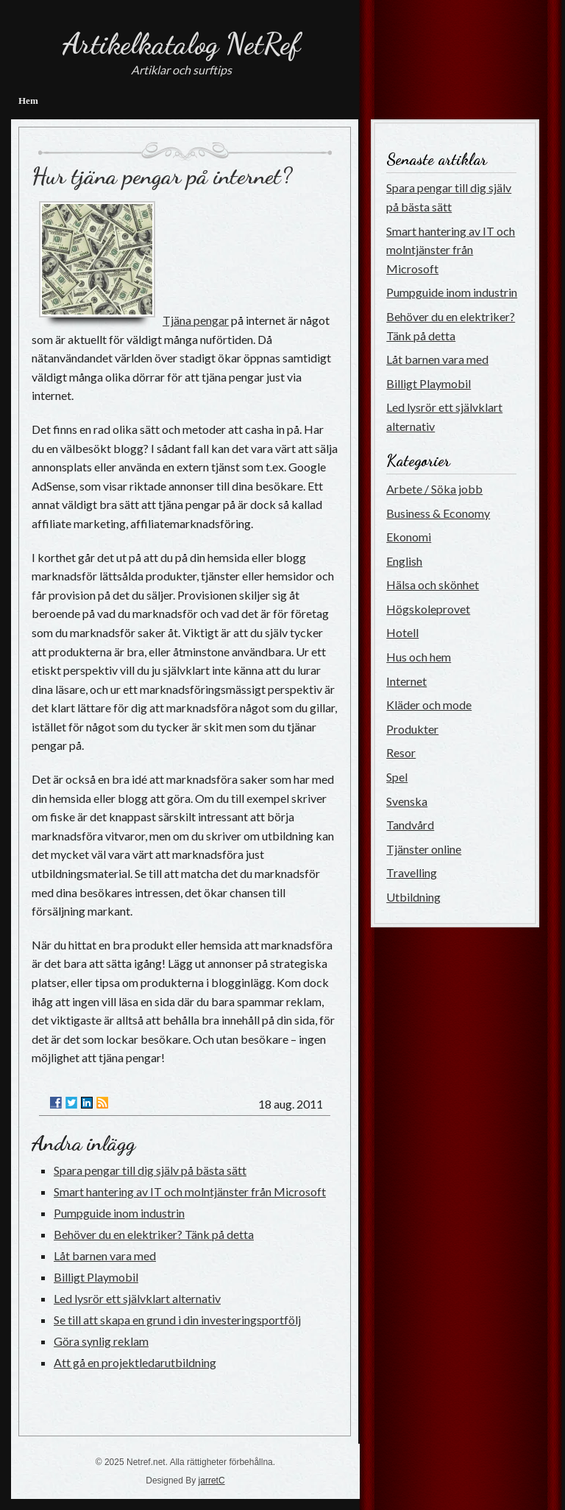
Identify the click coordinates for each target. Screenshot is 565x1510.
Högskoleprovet (428, 609)
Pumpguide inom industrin (119, 1213)
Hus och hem (418, 657)
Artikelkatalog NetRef (181, 43)
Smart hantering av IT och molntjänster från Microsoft (190, 1191)
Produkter (412, 729)
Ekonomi (408, 537)
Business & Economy (438, 513)
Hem (28, 100)
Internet (406, 681)
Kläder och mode (429, 705)
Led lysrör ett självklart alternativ (137, 1298)
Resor (401, 752)
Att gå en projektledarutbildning (135, 1362)
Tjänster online (423, 849)
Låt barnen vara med (105, 1256)
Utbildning (413, 897)
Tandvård (410, 825)
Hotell (402, 632)
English (404, 561)
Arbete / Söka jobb (434, 489)
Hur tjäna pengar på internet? (162, 176)
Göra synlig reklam (101, 1341)
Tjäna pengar (196, 320)
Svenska (406, 801)
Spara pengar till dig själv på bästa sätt (150, 1170)
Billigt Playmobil (96, 1277)
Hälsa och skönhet (432, 584)
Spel (397, 777)
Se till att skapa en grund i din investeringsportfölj (177, 1320)
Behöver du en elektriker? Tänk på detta (154, 1234)
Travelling (411, 872)
